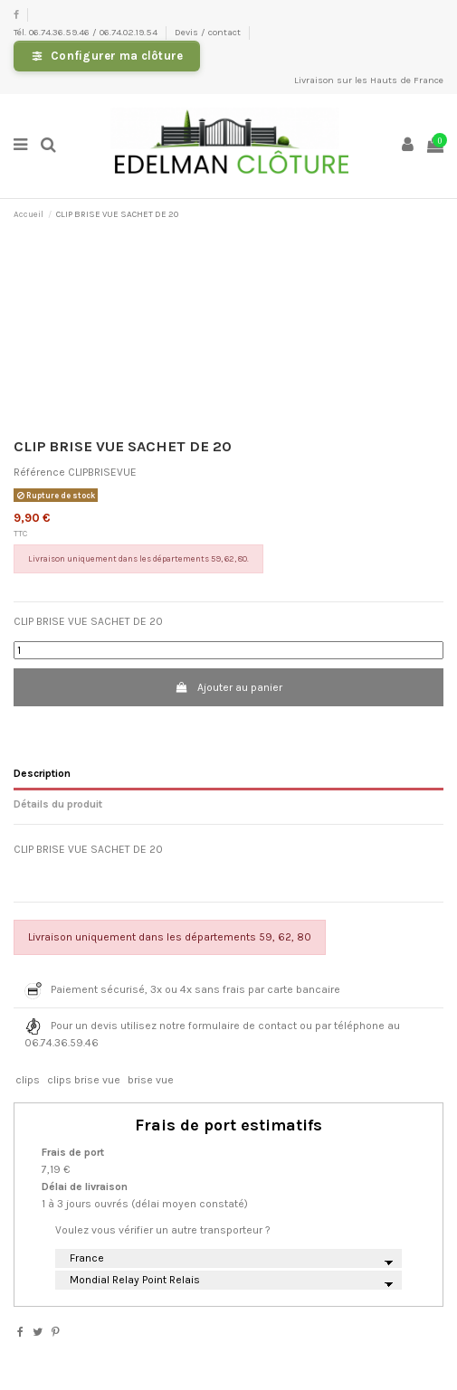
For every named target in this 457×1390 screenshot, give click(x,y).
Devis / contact (209, 32)
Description (42, 773)
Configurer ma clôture (117, 55)
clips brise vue (83, 1079)
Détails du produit (58, 804)
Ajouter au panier (228, 687)
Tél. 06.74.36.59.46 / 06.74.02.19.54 (87, 32)
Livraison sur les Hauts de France (368, 80)
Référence (39, 472)
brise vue (151, 1079)
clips (27, 1079)
